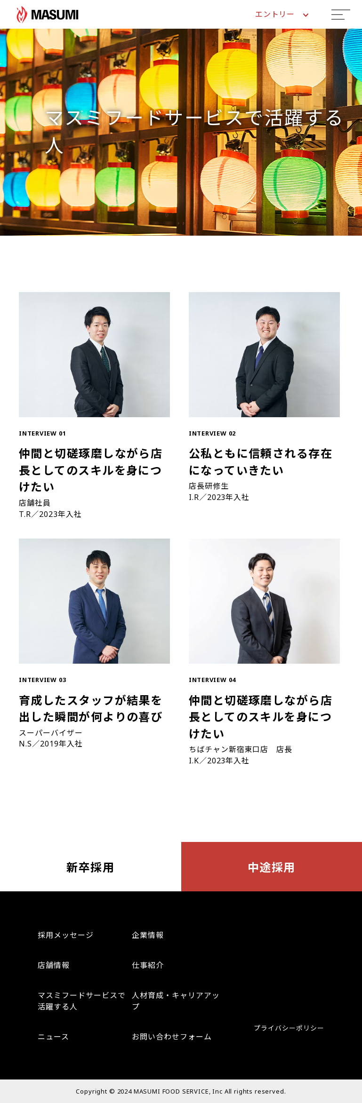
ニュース (53, 1037)
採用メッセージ (66, 935)
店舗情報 (54, 965)
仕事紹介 (148, 965)
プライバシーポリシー (289, 1028)
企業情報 (148, 935)
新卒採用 (90, 867)
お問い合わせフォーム (172, 1037)
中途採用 (272, 867)
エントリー (281, 14)
